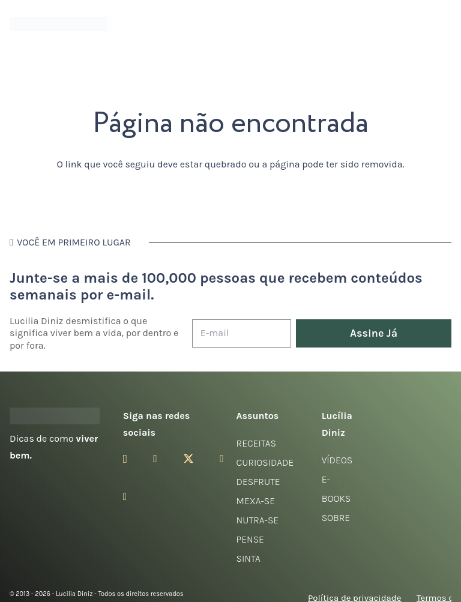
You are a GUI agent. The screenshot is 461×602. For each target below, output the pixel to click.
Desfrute (258, 481)
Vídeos (337, 460)
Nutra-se (258, 520)
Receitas (256, 443)
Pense (250, 539)
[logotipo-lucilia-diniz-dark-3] (58, 24)
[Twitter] (188, 459)
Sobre (336, 517)
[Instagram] (125, 459)
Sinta (249, 558)
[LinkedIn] (125, 496)
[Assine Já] (373, 333)
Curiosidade (265, 462)
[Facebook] (155, 458)
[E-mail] (241, 333)
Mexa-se (256, 501)
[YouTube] (222, 458)
